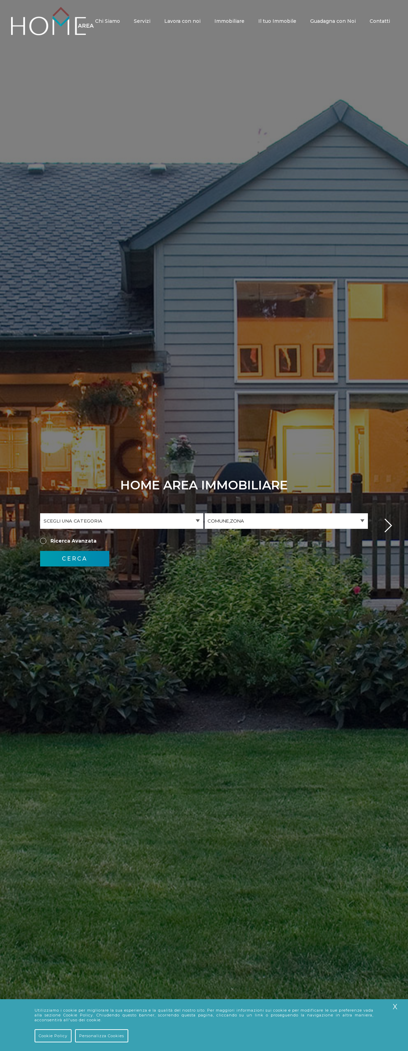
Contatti (380, 22)
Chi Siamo (107, 22)
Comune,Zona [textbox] (225, 521)
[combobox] (286, 521)
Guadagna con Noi (333, 22)
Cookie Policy (53, 1035)
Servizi (142, 22)
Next (388, 525)
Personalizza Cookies (101, 1035)
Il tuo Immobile (277, 22)
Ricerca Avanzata (73, 541)
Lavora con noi (182, 22)
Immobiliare (229, 22)
